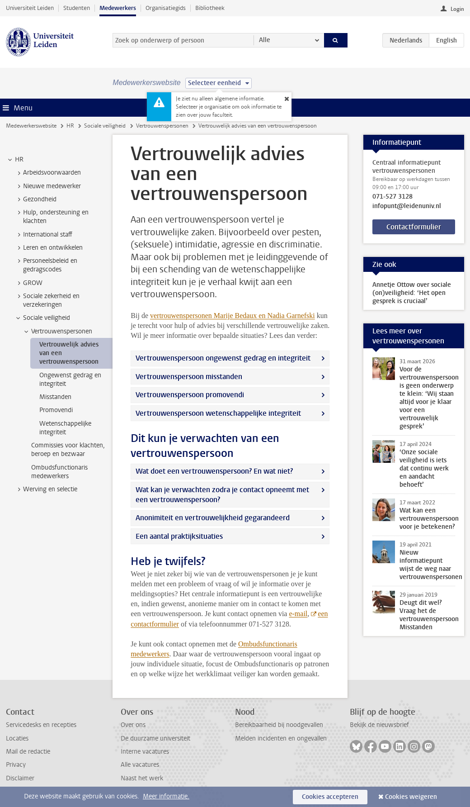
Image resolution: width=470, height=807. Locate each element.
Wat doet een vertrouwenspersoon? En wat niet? (214, 471)
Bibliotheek (210, 8)
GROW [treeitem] (28, 283)
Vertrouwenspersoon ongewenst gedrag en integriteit (223, 358)
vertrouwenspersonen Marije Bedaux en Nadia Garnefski (232, 315)
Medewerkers (117, 8)
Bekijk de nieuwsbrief (379, 725)
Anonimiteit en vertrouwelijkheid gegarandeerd (213, 517)
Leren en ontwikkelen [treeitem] (48, 247)
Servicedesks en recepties (41, 725)
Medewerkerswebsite (31, 125)
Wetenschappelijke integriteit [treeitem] (65, 428)
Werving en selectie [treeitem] (45, 489)
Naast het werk (142, 778)
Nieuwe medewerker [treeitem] (47, 186)
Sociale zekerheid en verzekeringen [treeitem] (47, 300)
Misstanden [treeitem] (55, 397)
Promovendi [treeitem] (56, 410)
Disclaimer (20, 778)
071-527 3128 (392, 197)
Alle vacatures (140, 764)
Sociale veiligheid (105, 125)
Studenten (76, 8)
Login (457, 9)
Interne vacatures (145, 751)
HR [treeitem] (15, 159)
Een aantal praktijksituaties (179, 536)
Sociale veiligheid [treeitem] (42, 318)
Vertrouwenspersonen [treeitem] (57, 331)
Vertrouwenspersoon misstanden (189, 376)
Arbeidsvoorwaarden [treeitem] (47, 172)
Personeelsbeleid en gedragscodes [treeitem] (45, 265)
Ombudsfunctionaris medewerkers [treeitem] (59, 471)
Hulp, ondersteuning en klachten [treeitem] (51, 216)
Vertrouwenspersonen (162, 125)
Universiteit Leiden (30, 8)
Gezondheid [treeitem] (35, 199)
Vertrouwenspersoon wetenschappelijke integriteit (218, 413)
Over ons (133, 725)
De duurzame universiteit (155, 738)
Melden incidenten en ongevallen (281, 738)
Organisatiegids (166, 8)
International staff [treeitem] (43, 234)
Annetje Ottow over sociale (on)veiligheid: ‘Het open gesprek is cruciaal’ (411, 292)
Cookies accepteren (330, 797)
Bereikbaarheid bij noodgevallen (279, 725)
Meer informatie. (166, 796)
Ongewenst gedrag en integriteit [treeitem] (70, 379)
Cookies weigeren (411, 797)
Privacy (16, 764)
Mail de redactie (28, 751)
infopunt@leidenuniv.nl (406, 206)
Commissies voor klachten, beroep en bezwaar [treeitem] (68, 449)
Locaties (17, 738)
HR (70, 125)
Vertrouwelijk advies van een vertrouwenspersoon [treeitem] (69, 353)
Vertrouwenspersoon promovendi (190, 394)
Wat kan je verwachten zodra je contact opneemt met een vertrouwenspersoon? (222, 494)
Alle (264, 40)
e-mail (298, 613)
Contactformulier (413, 227)
